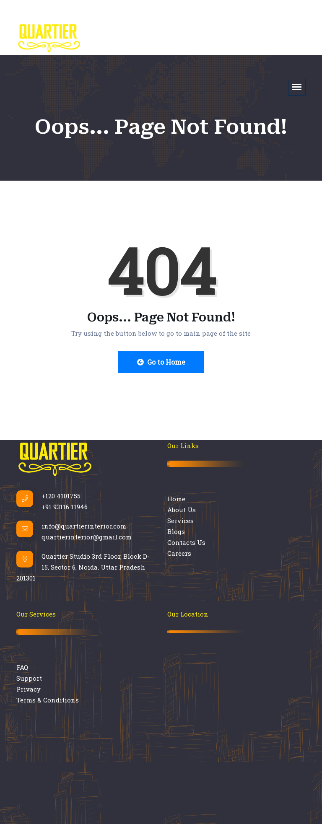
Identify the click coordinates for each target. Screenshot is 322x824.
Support (29, 678)
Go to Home (161, 362)
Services (180, 520)
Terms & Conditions (47, 700)
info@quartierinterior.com (84, 526)
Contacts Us (186, 542)
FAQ (22, 667)
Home (176, 499)
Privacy (28, 689)
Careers (179, 553)
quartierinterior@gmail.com (87, 537)
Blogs (176, 531)
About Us (181, 509)
